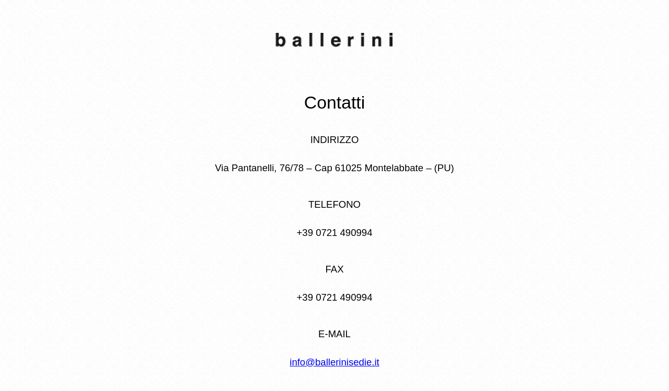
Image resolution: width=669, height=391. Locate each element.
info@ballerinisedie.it (334, 362)
